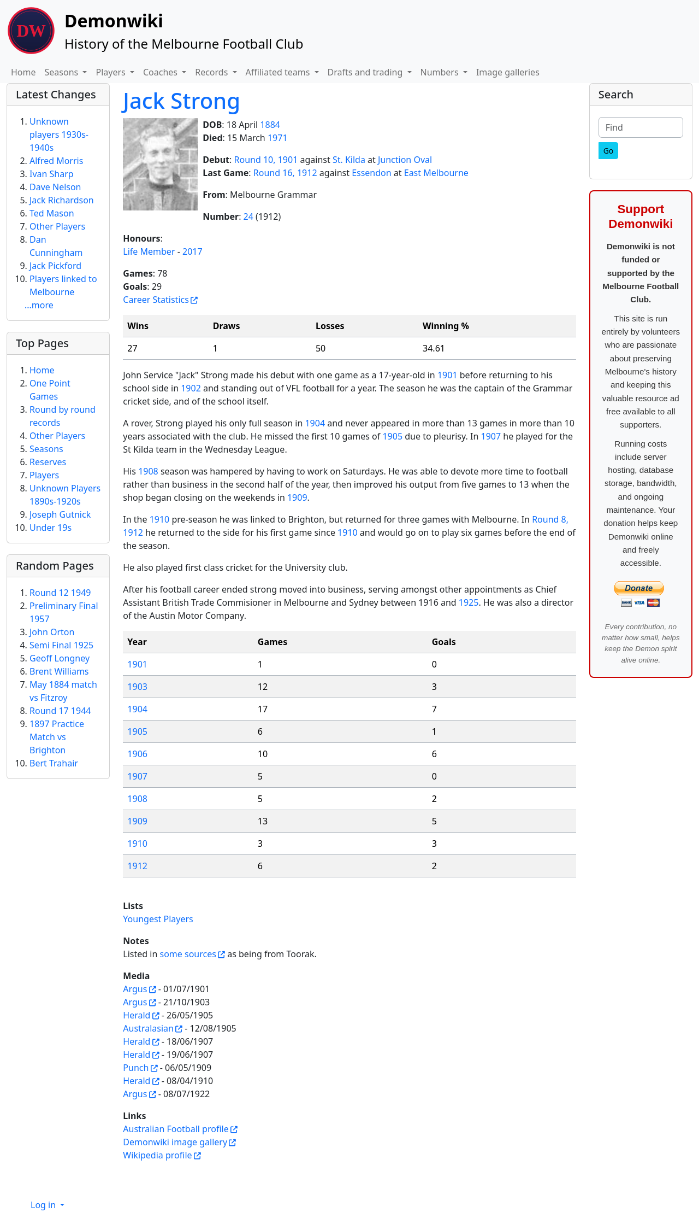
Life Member (149, 251)
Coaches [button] (161, 72)
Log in (44, 1205)
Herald (136, 1015)
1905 (392, 436)
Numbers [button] (440, 72)
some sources (187, 954)
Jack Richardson (61, 200)
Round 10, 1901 (266, 160)
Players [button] (111, 72)
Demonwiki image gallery (175, 1142)
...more (39, 305)
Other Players (57, 226)
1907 (491, 436)
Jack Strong (181, 100)
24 (248, 216)
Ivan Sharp (51, 174)
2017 (192, 251)
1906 (137, 754)
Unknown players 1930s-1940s (58, 134)
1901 (447, 375)
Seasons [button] (63, 72)
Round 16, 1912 (285, 173)
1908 (148, 471)
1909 (297, 497)
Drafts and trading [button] (366, 72)
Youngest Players (158, 919)
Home (23, 72)
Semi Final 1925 (61, 645)
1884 (270, 125)
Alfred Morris (56, 161)
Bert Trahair (53, 763)
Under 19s (50, 528)
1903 (137, 687)
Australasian (148, 1028)
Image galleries (508, 72)
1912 (137, 866)
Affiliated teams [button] (279, 72)
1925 (469, 602)
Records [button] (212, 72)
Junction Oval (405, 160)
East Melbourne (436, 173)
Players (44, 475)
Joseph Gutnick (60, 514)
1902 (191, 388)
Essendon (372, 173)
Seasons (46, 449)
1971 (278, 138)
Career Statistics (156, 300)
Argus (135, 989)
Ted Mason (51, 213)
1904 (315, 423)
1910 (160, 519)
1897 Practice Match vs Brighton (56, 737)
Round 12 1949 (60, 593)
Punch (136, 1068)
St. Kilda (349, 160)
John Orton (51, 632)
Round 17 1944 (60, 711)
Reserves (47, 462)
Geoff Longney (59, 658)
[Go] (609, 150)
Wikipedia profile (157, 1155)
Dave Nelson (55, 187)
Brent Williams (59, 671)
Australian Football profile (175, 1129)
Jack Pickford (55, 266)
